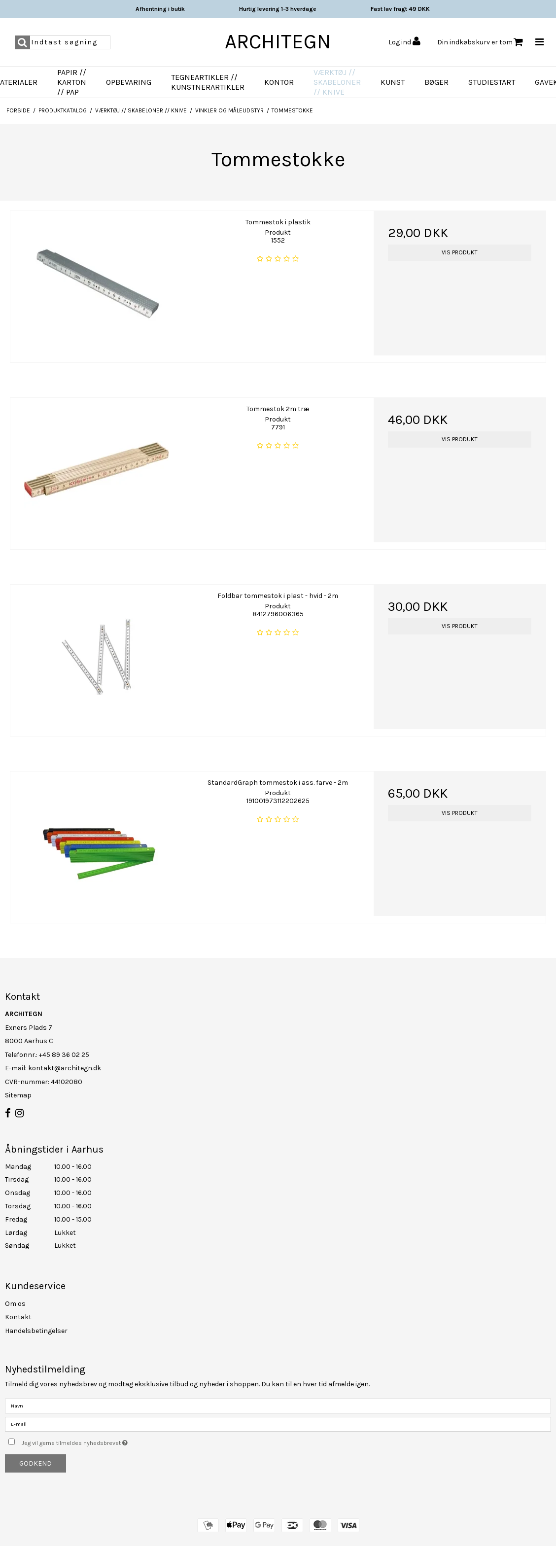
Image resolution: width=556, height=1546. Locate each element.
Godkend (35, 1463)
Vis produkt (460, 252)
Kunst (393, 82)
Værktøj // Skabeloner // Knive (337, 82)
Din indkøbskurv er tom (480, 42)
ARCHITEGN (278, 41)
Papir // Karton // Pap (71, 82)
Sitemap (18, 1095)
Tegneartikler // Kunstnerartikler (207, 82)
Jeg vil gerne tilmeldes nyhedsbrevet (99, 1440)
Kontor (279, 82)
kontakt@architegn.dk (64, 1068)
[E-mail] (278, 1423)
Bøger (436, 82)
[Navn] (278, 1405)
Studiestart (491, 82)
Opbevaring (128, 82)
